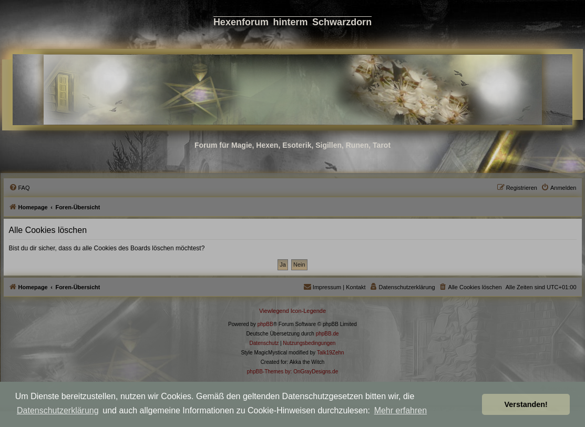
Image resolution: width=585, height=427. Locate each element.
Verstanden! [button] (526, 404)
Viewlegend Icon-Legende (292, 311)
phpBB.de (327, 334)
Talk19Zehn (330, 352)
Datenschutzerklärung (58, 410)
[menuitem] (19, 187)
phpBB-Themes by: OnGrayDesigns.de (292, 371)
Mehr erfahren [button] (400, 410)
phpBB (265, 324)
